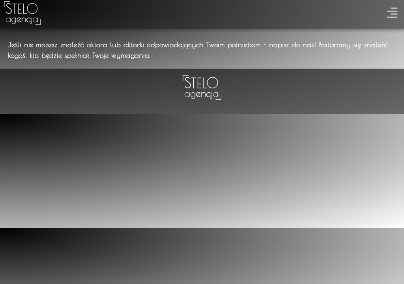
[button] (392, 11)
